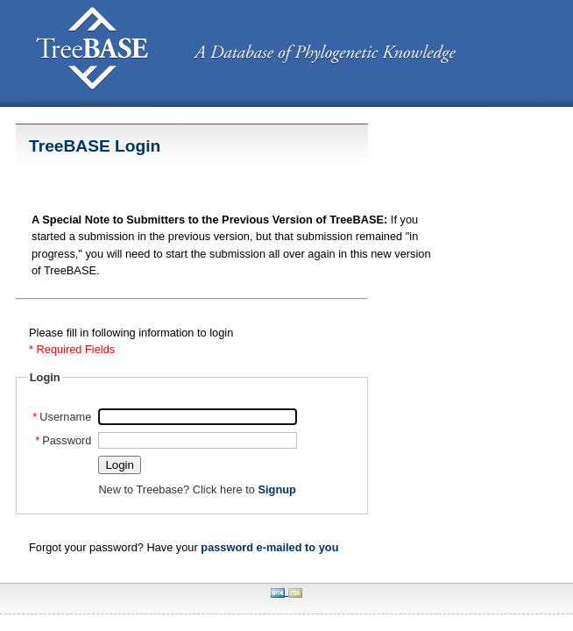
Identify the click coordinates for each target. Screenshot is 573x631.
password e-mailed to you (269, 547)
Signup (276, 489)
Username (62, 416)
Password (63, 440)
